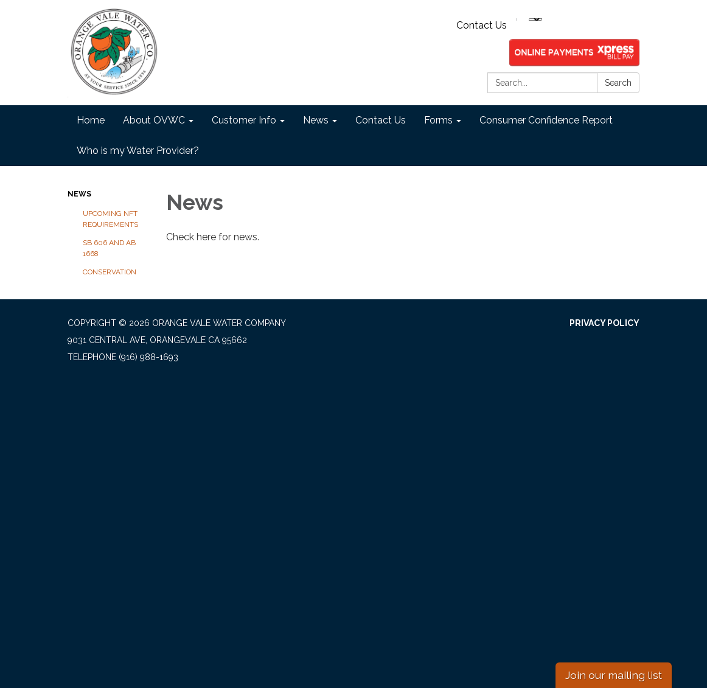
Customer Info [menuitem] (244, 120)
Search (618, 83)
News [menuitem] (316, 120)
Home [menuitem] (91, 120)
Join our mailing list (613, 675)
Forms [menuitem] (438, 120)
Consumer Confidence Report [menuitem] (546, 120)
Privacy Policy (604, 323)
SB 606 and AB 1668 (109, 248)
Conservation (109, 272)
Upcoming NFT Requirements (110, 219)
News (79, 194)
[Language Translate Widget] (535, 19)
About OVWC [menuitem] (154, 120)
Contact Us (481, 25)
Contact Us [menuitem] (380, 120)
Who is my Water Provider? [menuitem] (138, 150)
